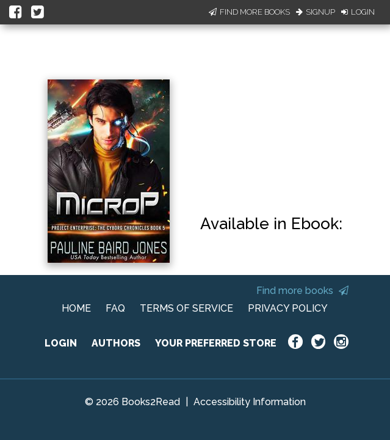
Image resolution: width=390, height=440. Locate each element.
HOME (76, 308)
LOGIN (61, 343)
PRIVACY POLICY (288, 308)
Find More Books (249, 11)
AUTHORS (116, 343)
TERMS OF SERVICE (186, 308)
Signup (315, 11)
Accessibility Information (249, 402)
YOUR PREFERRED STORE (215, 343)
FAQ (115, 308)
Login (358, 11)
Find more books (302, 290)
